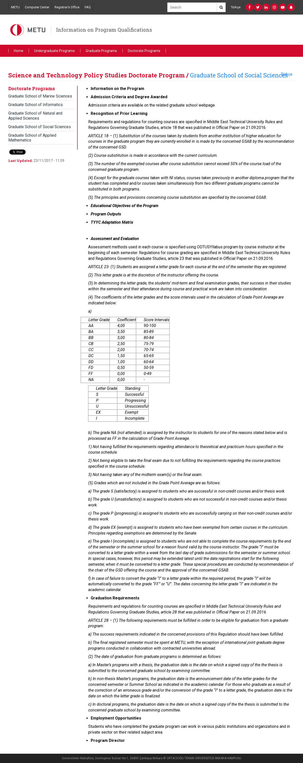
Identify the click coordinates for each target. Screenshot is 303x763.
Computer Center (37, 7)
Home (18, 51)
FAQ (88, 7)
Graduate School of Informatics (35, 104)
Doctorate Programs (144, 51)
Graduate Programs (101, 51)
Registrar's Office (67, 7)
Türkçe (235, 7)
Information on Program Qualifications (104, 29)
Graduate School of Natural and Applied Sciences (35, 115)
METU (15, 7)
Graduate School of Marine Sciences (40, 96)
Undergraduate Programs (54, 51)
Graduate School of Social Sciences (239, 75)
